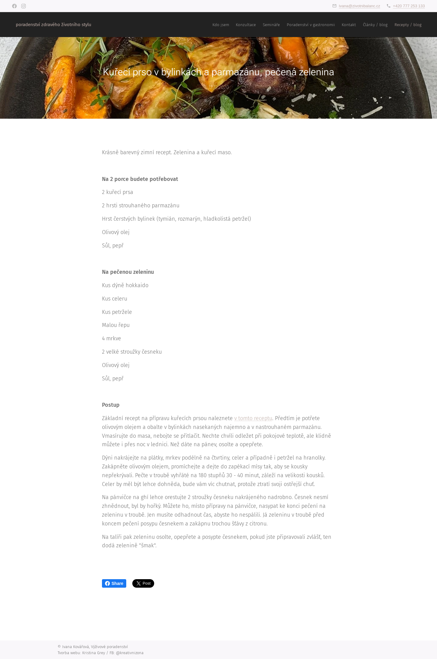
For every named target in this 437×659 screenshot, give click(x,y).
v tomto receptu (253, 418)
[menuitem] (353, 24)
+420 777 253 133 (409, 6)
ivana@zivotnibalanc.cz (359, 6)
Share (114, 583)
